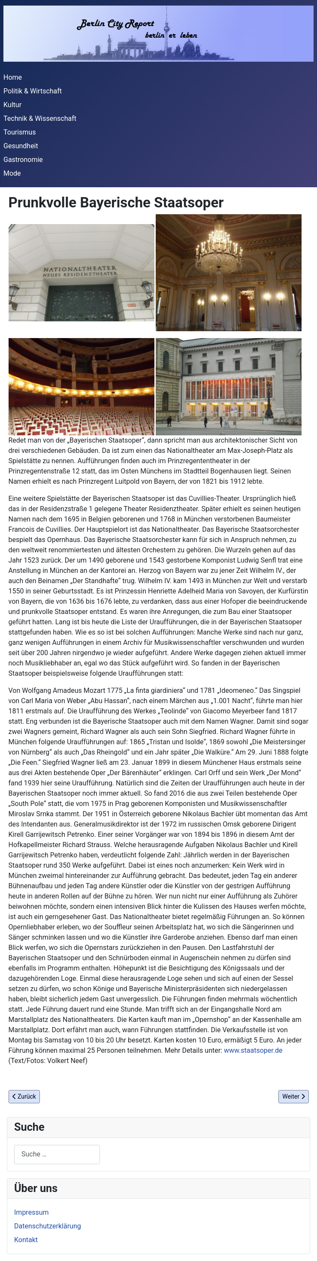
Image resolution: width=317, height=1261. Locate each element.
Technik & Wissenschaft (39, 118)
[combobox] (57, 1154)
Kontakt (26, 1240)
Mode (12, 173)
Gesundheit (20, 146)
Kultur (12, 105)
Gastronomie (23, 160)
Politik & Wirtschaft (32, 91)
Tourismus (19, 132)
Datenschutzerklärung (47, 1226)
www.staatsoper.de (253, 1050)
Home (12, 77)
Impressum (31, 1212)
